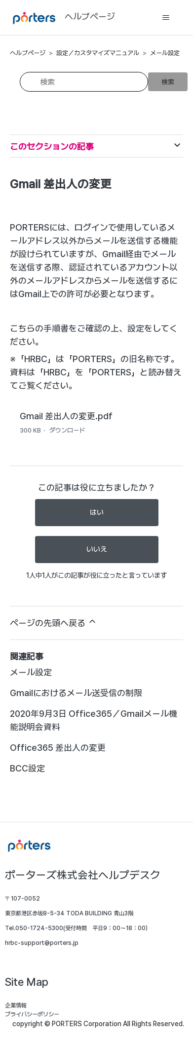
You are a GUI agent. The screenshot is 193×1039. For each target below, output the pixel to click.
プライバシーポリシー (32, 1014)
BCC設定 (27, 768)
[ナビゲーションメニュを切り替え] (165, 18)
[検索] (84, 82)
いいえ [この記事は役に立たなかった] (96, 549)
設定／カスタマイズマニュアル (97, 53)
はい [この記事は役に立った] (97, 512)
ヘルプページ (27, 53)
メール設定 (165, 53)
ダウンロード (67, 430)
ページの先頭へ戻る (53, 622)
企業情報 (16, 1005)
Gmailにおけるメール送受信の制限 (76, 693)
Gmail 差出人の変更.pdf (66, 416)
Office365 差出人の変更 (58, 747)
